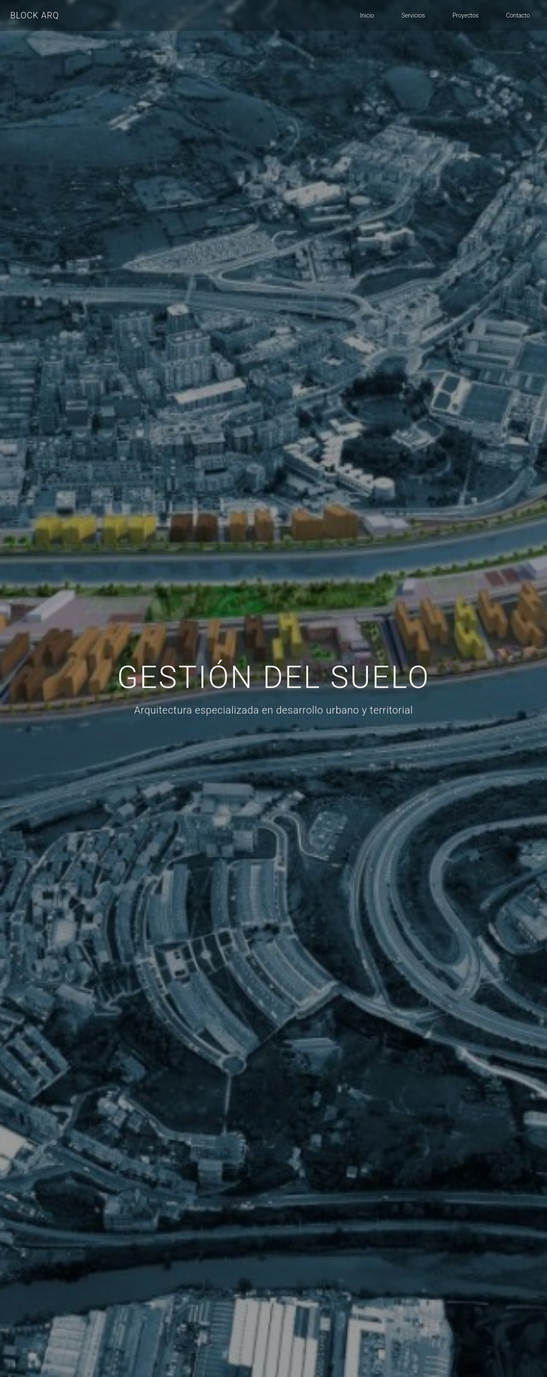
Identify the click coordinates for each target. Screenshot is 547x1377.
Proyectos (466, 15)
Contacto (518, 15)
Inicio (367, 15)
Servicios (413, 15)
